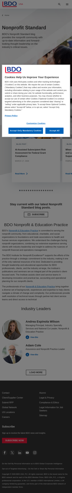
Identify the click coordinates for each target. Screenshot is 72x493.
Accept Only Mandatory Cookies (26, 131)
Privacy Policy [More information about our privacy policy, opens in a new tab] (11, 116)
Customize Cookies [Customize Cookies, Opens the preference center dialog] (35, 123)
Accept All (54, 131)
